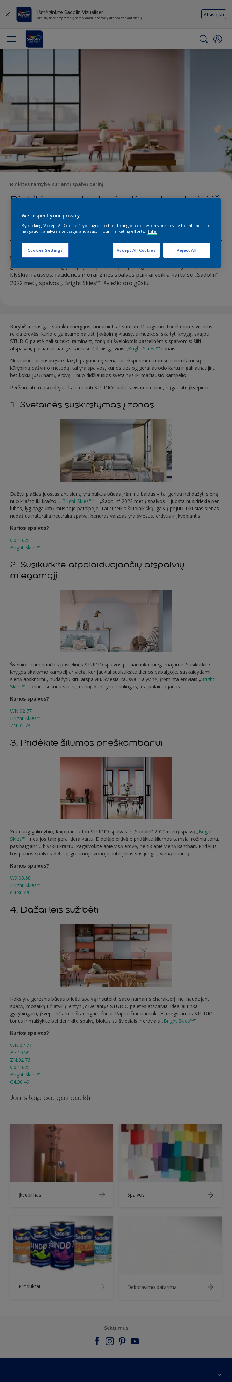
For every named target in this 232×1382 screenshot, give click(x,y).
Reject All (187, 250)
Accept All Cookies (136, 250)
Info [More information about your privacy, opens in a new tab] (152, 231)
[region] (116, 233)
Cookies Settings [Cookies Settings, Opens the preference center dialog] (45, 250)
